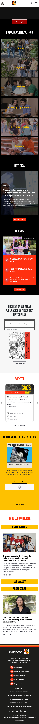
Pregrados (19, 67)
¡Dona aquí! (19, 22)
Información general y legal (19, 699)
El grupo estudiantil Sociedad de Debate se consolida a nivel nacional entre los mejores (17, 558)
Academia (19, 688)
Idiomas (19, 146)
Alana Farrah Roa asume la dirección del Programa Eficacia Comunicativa (17, 619)
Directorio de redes (19, 715)
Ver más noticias (19, 219)
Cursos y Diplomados (19, 107)
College (19, 48)
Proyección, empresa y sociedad (19, 695)
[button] (2, 193)
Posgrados (19, 87)
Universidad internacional (19, 703)
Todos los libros (19, 363)
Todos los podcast (19, 482)
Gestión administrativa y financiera (19, 706)
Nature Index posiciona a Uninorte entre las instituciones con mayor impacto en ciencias (19, 192)
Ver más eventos (19, 425)
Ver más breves (20, 290)
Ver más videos (19, 505)
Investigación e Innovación (19, 692)
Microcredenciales (19, 127)
